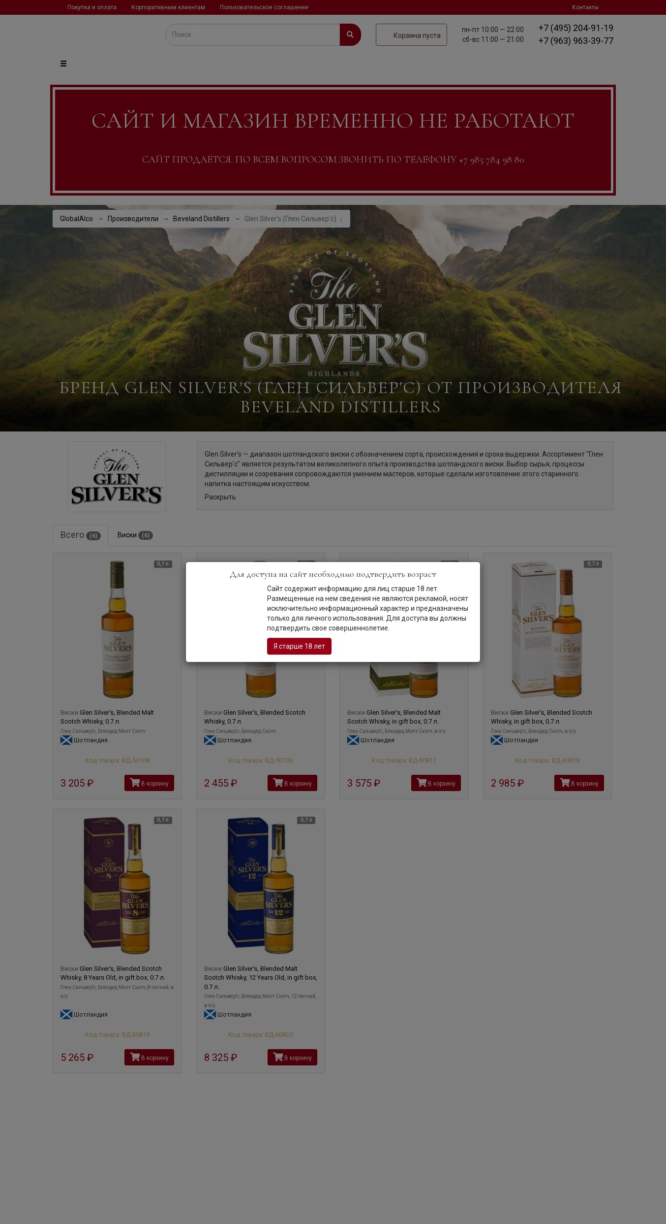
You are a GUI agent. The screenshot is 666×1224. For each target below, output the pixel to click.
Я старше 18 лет (299, 646)
